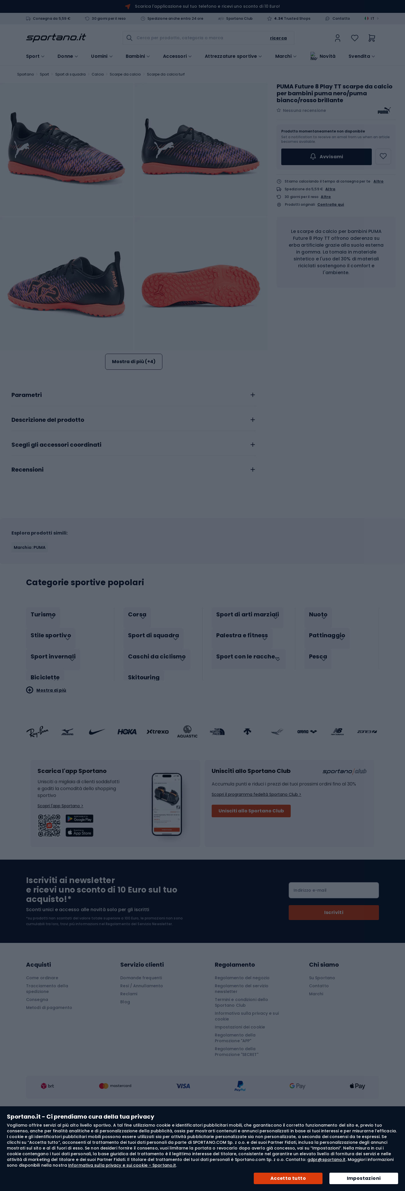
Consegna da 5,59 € (51, 18)
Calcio (98, 74)
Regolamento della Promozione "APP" (235, 1098)
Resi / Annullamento (141, 1046)
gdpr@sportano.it (326, 1159)
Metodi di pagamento (49, 1068)
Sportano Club (239, 18)
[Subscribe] (334, 973)
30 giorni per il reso (109, 18)
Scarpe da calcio (125, 74)
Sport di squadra (70, 74)
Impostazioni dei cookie (240, 1087)
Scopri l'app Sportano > (60, 866)
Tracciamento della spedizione (47, 1049)
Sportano (25, 74)
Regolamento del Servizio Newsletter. (139, 984)
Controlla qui (330, 204)
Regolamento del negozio (242, 1038)
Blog (125, 1062)
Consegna (37, 1060)
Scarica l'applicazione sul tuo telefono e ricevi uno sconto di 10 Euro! (207, 6)
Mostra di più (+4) (134, 361)
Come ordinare (42, 1038)
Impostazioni (364, 1178)
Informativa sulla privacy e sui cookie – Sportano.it (122, 1165)
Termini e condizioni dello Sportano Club (241, 1063)
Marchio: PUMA (30, 614)
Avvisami (326, 157)
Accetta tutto (288, 1178)
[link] (337, 38)
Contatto (341, 18)
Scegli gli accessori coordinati (56, 511)
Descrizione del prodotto (47, 486)
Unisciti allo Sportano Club (251, 871)
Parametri (26, 461)
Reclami (128, 1054)
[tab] (133, 460)
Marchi (283, 56)
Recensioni (27, 536)
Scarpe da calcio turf (166, 74)
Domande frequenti (141, 1038)
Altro (378, 181)
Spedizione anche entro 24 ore (175, 18)
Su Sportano (322, 1038)
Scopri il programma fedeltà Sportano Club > (256, 855)
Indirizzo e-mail (310, 950)
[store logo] (56, 38)
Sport (44, 74)
